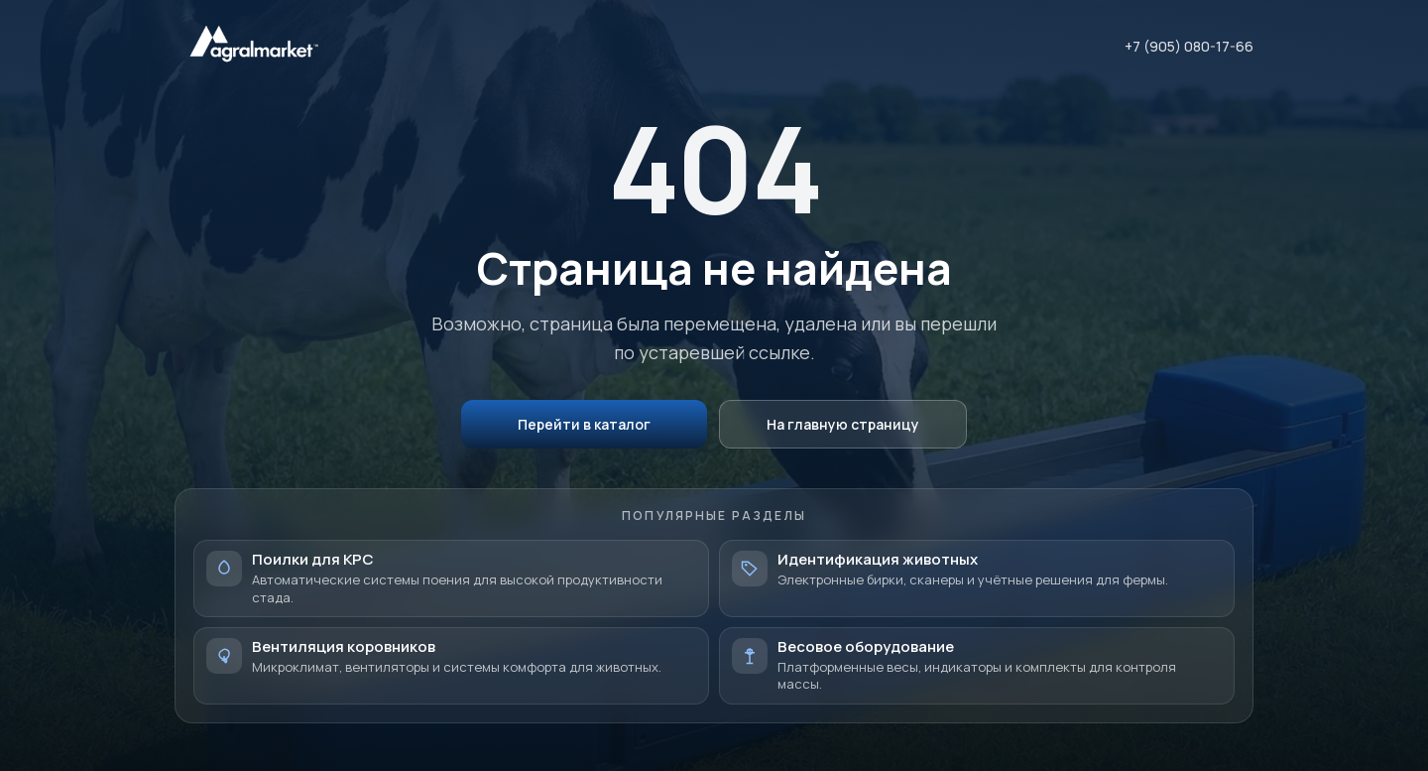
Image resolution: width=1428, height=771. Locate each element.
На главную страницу (843, 424)
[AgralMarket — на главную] (254, 46)
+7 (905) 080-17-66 (1189, 46)
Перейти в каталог (584, 424)
